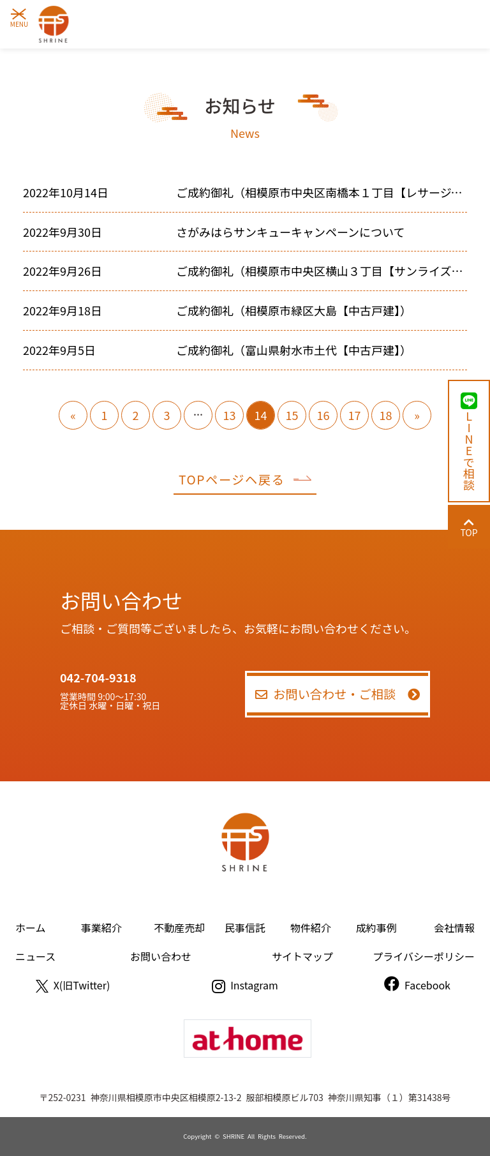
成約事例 (376, 927)
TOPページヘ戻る (245, 479)
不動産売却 (179, 927)
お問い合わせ (160, 956)
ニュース (35, 956)
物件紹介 (310, 927)
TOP (468, 527)
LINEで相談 (469, 441)
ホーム (30, 927)
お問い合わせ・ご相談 (337, 694)
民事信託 (245, 927)
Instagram (245, 985)
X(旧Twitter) (73, 985)
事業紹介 (101, 927)
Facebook (417, 985)
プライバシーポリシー (424, 956)
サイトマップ (302, 956)
